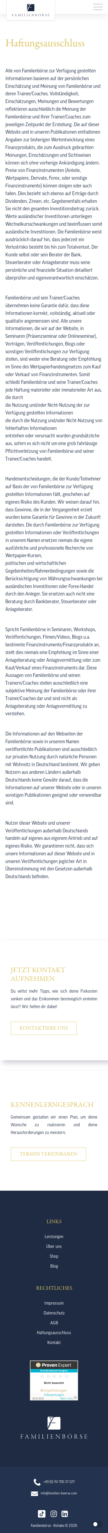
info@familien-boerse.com (59, 1493)
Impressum (54, 1303)
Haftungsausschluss (54, 1333)
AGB (54, 1323)
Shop (54, 1257)
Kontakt (54, 1343)
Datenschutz (54, 1313)
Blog (54, 1266)
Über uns (54, 1247)
